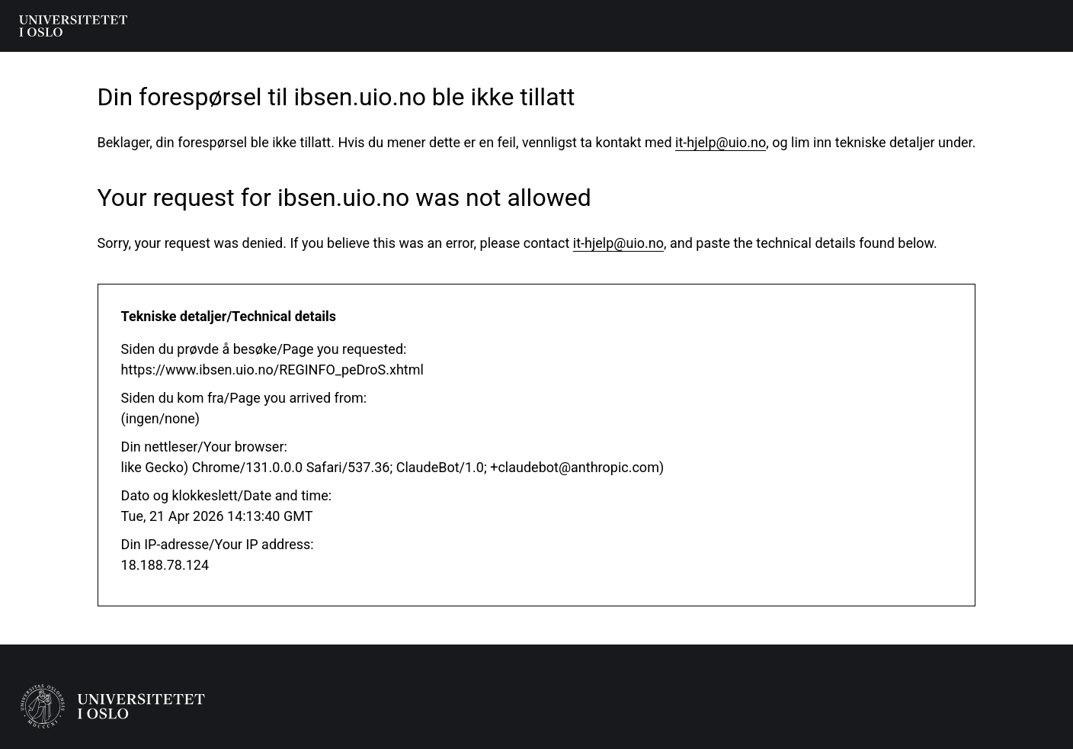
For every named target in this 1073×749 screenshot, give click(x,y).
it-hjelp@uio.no (720, 142)
